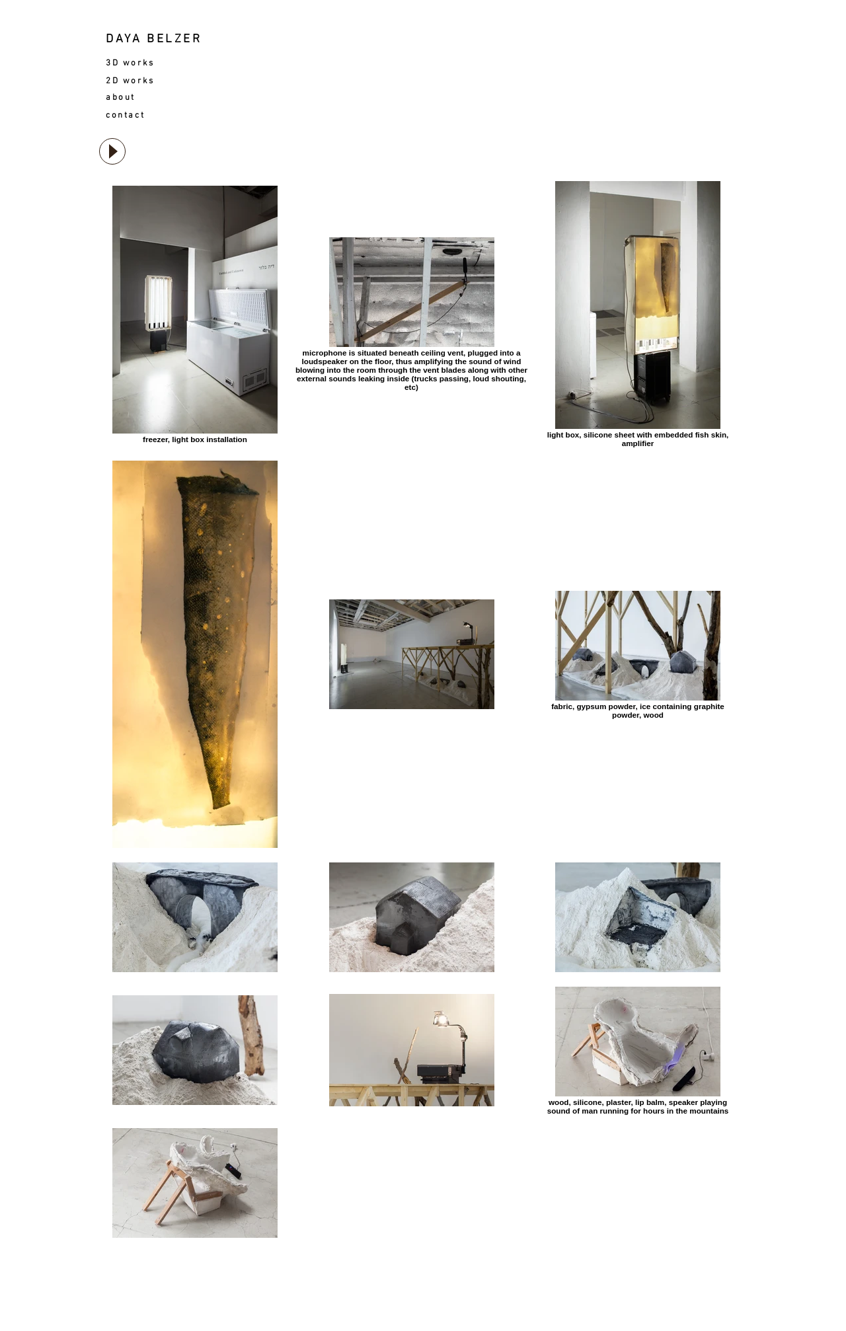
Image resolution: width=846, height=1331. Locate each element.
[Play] (112, 151)
